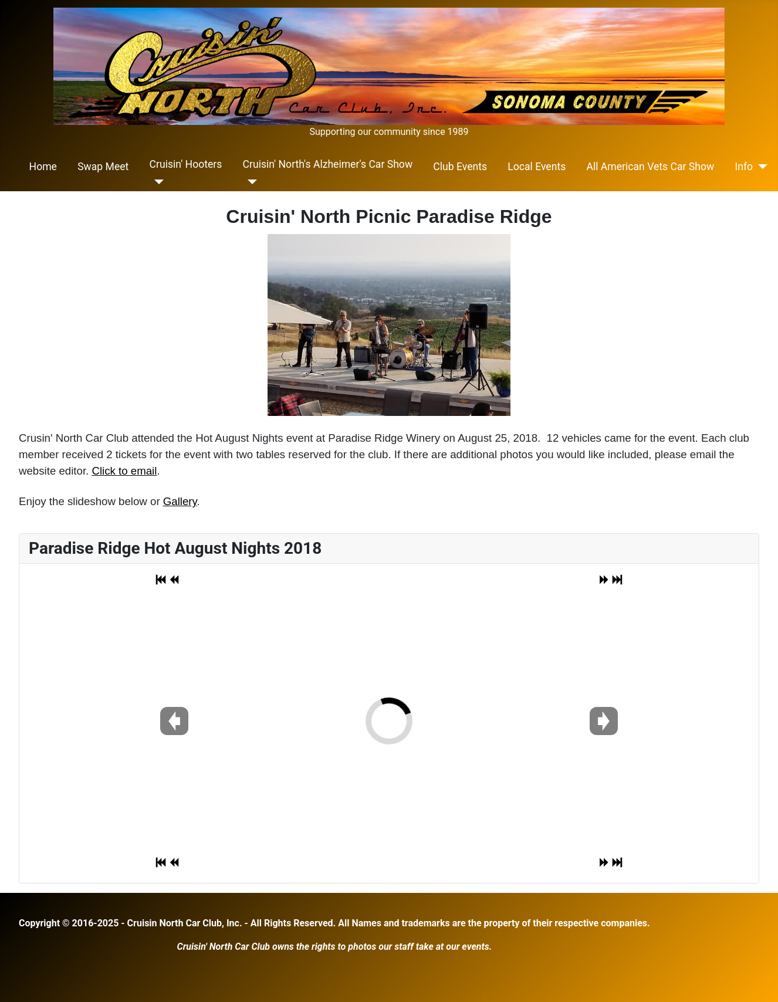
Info (744, 166)
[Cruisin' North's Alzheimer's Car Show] (250, 182)
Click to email (124, 471)
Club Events (460, 166)
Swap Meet (102, 166)
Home (43, 166)
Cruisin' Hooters (186, 164)
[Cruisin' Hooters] (157, 182)
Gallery (180, 501)
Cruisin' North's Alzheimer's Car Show (328, 164)
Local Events (537, 166)
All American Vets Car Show (650, 166)
